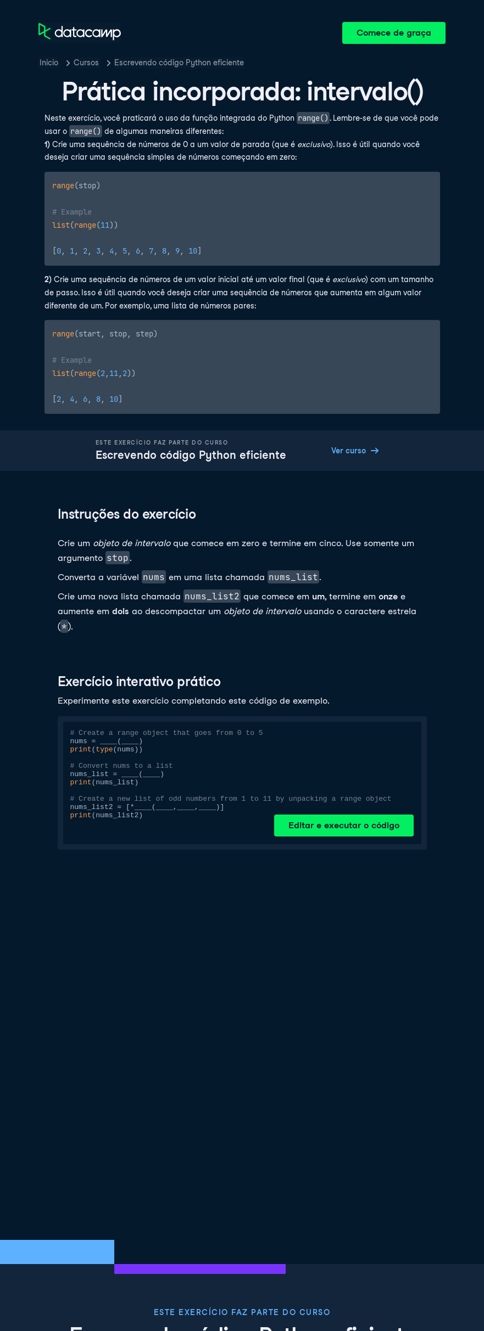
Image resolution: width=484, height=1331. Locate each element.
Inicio (49, 62)
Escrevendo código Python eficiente (179, 62)
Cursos (86, 62)
